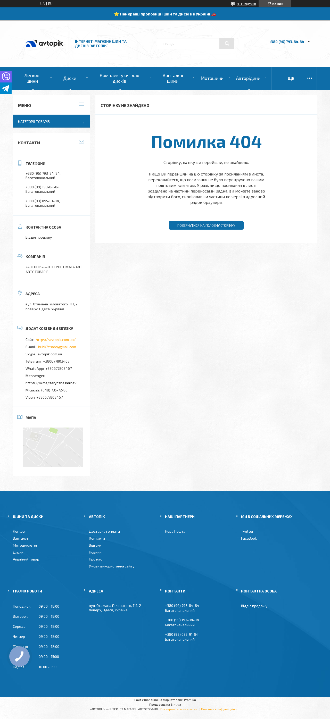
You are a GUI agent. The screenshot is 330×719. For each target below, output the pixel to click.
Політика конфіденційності (221, 709)
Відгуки (95, 545)
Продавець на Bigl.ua (165, 704)
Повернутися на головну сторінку (206, 225)
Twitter (247, 531)
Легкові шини (32, 78)
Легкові (19, 531)
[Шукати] (226, 43)
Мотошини (212, 78)
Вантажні (21, 538)
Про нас (95, 559)
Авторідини (248, 78)
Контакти (97, 538)
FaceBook (249, 538)
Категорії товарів (34, 121)
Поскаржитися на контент (179, 709)
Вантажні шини (172, 78)
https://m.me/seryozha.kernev (51, 383)
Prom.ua (190, 699)
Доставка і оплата (104, 531)
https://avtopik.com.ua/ (56, 339)
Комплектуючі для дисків (119, 78)
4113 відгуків (246, 3)
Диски (69, 78)
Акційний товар (26, 559)
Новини (95, 552)
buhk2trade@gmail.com (57, 347)
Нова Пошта (175, 531)
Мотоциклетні (25, 545)
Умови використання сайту (111, 566)
